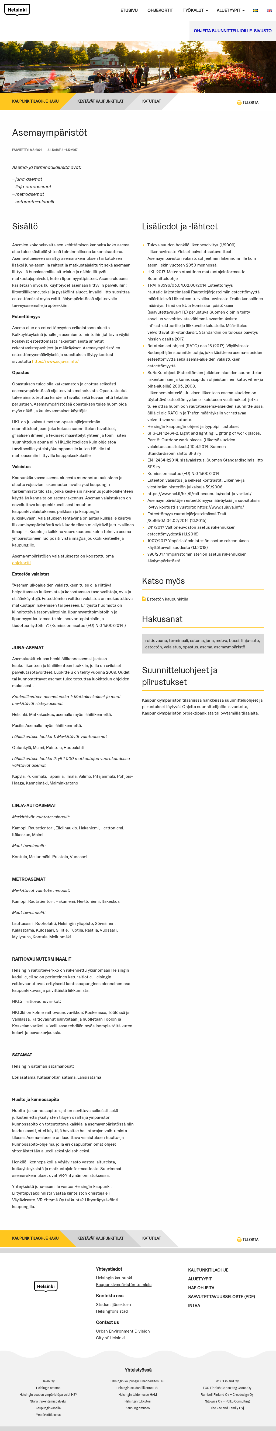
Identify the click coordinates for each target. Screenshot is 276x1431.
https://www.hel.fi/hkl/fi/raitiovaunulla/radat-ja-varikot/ (199, 493)
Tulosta (247, 102)
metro (221, 640)
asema (206, 647)
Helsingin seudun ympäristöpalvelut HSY (48, 1395)
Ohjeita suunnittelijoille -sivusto (233, 31)
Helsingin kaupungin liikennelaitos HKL (138, 1381)
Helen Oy (48, 1381)
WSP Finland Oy (227, 1381)
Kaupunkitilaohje (208, 1270)
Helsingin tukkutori (138, 1401)
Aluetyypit (228, 10)
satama (197, 640)
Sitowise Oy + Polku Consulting (227, 1401)
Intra (194, 1305)
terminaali (178, 640)
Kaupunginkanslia (48, 1408)
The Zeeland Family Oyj (227, 1408)
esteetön (153, 647)
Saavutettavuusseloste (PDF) (221, 1296)
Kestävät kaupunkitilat (100, 101)
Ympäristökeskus (48, 1415)
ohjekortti (21, 563)
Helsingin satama (48, 1388)
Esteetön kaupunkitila (165, 599)
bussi (234, 640)
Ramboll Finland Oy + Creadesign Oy (227, 1395)
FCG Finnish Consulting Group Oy (227, 1388)
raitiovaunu (156, 640)
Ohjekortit (160, 10)
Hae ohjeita (201, 1288)
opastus (190, 647)
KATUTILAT (151, 101)
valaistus (172, 647)
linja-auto (250, 640)
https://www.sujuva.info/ (55, 361)
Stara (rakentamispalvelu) (48, 1401)
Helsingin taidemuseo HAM (138, 1395)
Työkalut (193, 10)
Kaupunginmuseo (138, 1408)
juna (210, 640)
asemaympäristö (229, 647)
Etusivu (129, 10)
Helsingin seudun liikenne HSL (137, 1388)
